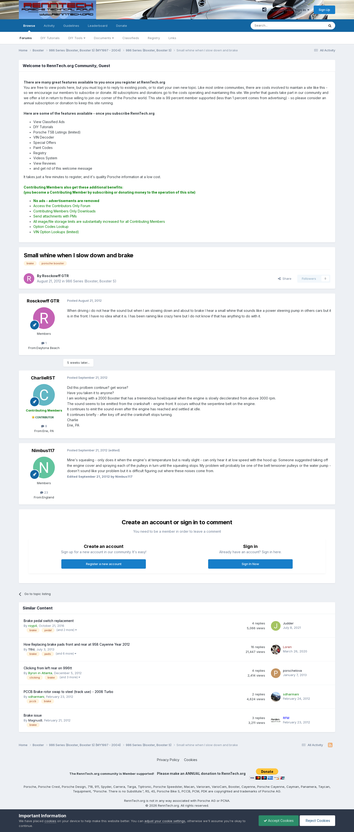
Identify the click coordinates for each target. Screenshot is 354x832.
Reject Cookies (317, 820)
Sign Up (324, 10)
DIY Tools (76, 38)
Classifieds (130, 38)
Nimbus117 (43, 450)
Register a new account (103, 564)
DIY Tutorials (50, 38)
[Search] (275, 25)
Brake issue (33, 715)
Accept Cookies (279, 820)
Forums (26, 38)
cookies (50, 821)
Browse (29, 28)
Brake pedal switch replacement (49, 621)
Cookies (190, 760)
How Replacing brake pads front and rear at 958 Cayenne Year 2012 (77, 644)
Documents (104, 38)
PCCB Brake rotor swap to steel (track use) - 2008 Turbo (68, 692)
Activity (49, 26)
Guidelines (71, 26)
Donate (121, 26)
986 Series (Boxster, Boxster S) (91, 281)
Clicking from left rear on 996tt (48, 668)
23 (44, 492)
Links (172, 38)
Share (284, 278)
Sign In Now (250, 564)
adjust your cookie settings (164, 821)
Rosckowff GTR (43, 300)
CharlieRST (43, 377)
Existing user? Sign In (290, 10)
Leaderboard (97, 26)
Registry (154, 38)
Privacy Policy (168, 760)
